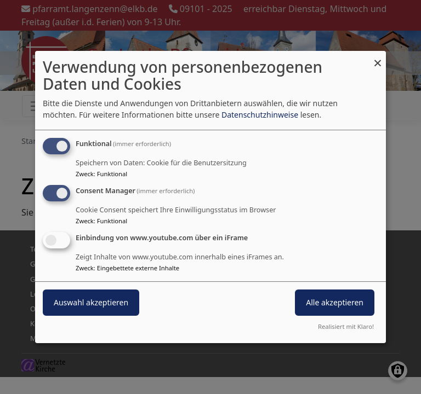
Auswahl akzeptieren (91, 302)
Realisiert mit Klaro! (346, 326)
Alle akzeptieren (334, 302)
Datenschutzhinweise (259, 114)
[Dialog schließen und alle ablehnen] (377, 58)
